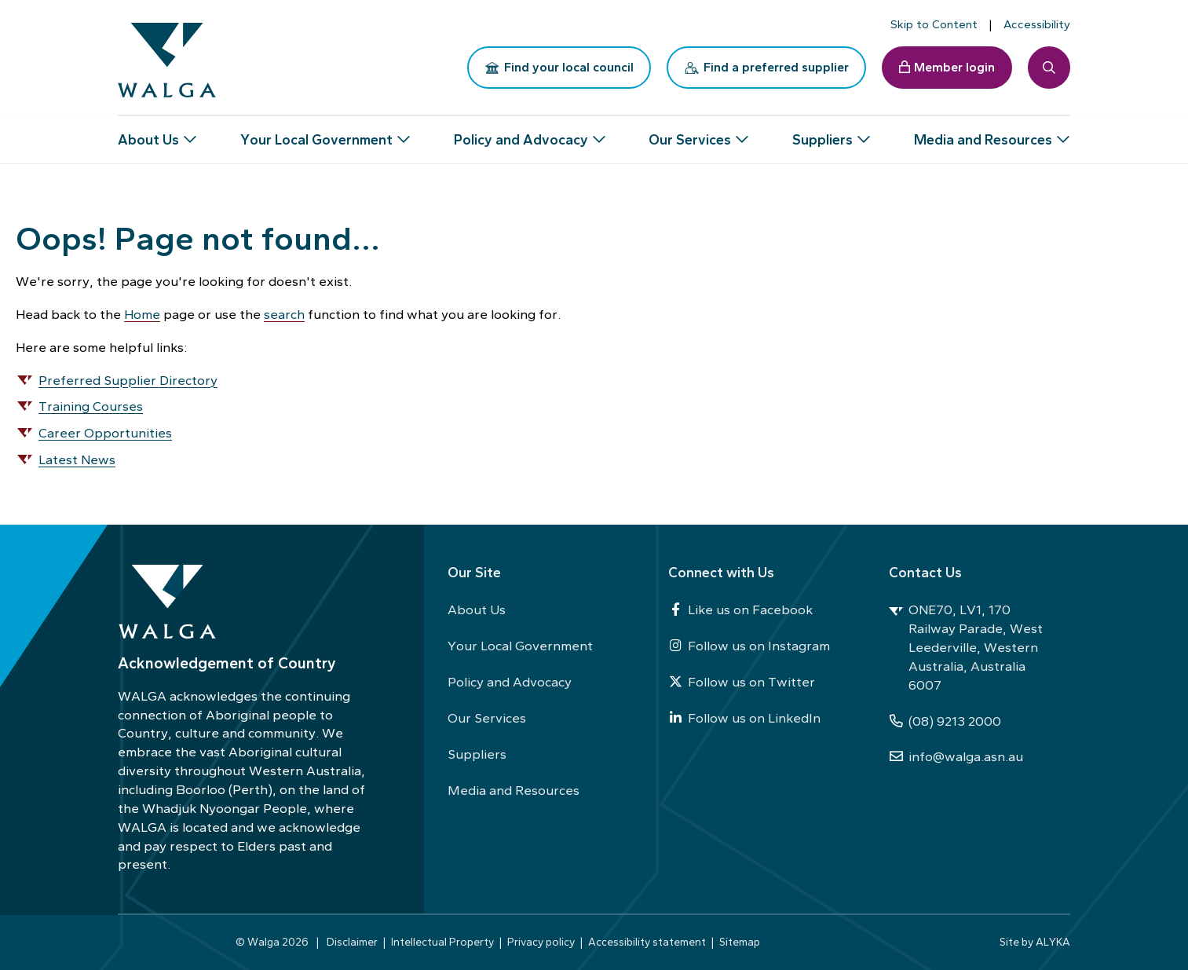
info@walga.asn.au (956, 756)
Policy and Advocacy (510, 682)
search (284, 314)
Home (142, 314)
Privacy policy (541, 941)
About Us (477, 609)
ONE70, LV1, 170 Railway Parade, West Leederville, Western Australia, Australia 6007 (966, 647)
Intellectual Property (442, 941)
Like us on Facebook (740, 609)
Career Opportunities (105, 433)
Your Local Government (520, 645)
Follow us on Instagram (749, 645)
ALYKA (1053, 941)
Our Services (487, 718)
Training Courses (90, 406)
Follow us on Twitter (741, 682)
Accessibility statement (647, 941)
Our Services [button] (690, 133)
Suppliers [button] (822, 133)
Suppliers (477, 754)
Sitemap (739, 941)
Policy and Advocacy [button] (521, 133)
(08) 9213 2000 (945, 721)
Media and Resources (513, 790)
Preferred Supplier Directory (127, 380)
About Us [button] (148, 133)
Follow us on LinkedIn (744, 718)
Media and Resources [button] (983, 133)
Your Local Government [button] (316, 133)
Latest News (76, 459)
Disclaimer (352, 941)
